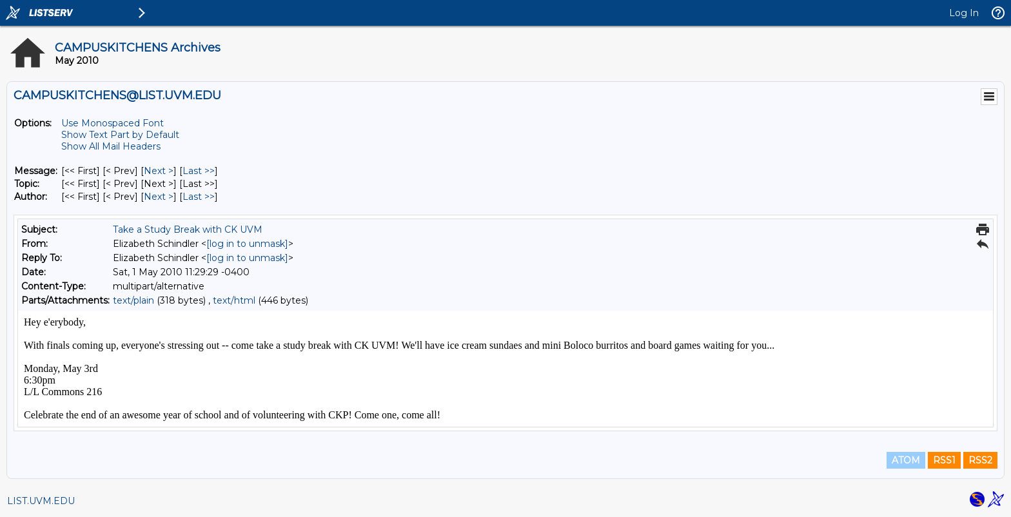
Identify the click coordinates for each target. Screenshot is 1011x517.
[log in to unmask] (247, 243)
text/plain (133, 300)
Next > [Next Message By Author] (158, 196)
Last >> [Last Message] (198, 171)
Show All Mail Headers (111, 146)
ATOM (906, 460)
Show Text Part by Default (120, 135)
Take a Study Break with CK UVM (187, 229)
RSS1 (944, 460)
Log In (964, 13)
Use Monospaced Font (112, 123)
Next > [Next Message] (158, 171)
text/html (234, 300)
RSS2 (980, 460)
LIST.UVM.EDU (41, 501)
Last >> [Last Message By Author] (198, 196)
